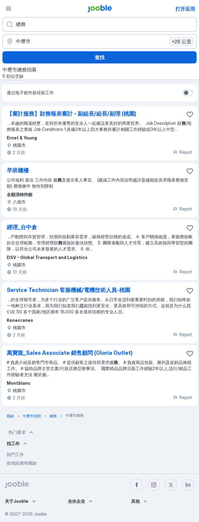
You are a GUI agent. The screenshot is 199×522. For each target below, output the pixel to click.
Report (182, 152)
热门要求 (21, 432)
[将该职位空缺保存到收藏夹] (190, 114)
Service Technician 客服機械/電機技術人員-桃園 (68, 290)
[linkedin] (188, 485)
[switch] (188, 93)
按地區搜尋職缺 (22, 463)
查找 (100, 57)
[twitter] (171, 485)
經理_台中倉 (22, 227)
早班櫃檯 (18, 170)
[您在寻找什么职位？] (99, 24)
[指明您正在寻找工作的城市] (99, 41)
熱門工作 (15, 454)
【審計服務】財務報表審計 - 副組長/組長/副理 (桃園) (71, 113)
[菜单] (8, 8)
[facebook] (137, 485)
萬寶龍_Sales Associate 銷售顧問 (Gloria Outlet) (70, 353)
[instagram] (154, 485)
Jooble (40, 514)
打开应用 (185, 9)
